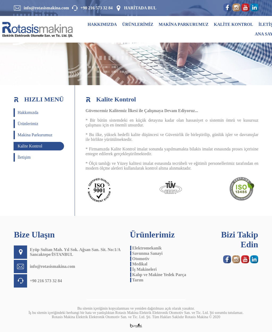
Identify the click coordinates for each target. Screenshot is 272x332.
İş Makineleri (143, 269)
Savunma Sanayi (146, 253)
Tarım (136, 280)
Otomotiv (140, 258)
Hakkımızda (28, 112)
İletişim (24, 157)
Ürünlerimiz (28, 123)
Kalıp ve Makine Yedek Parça (158, 274)
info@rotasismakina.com (46, 8)
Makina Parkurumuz (35, 135)
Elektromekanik (146, 248)
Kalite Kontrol (30, 146)
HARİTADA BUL (140, 8)
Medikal (138, 264)
